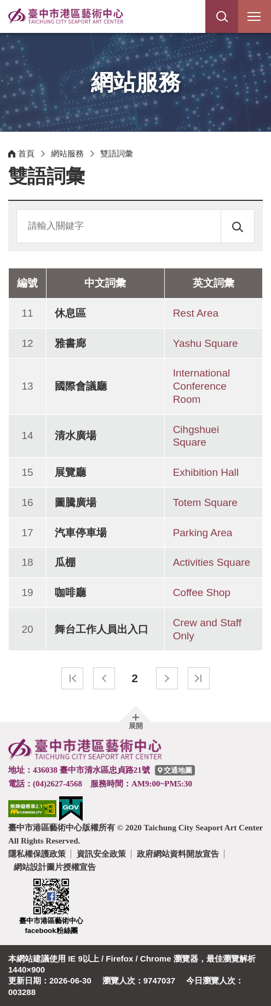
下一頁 (167, 678)
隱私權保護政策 (37, 853)
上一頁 (104, 678)
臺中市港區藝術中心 (65, 16)
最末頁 (199, 678)
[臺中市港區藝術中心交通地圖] (175, 770)
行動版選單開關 (254, 19)
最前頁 (72, 678)
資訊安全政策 (101, 853)
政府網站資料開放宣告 (178, 853)
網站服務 (67, 153)
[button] (221, 16)
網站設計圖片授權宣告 (55, 867)
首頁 (26, 153)
